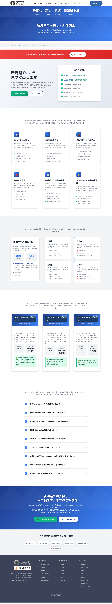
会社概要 (83, 566)
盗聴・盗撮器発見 (45, 582)
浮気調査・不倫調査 (45, 566)
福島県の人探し (43, 544)
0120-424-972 (20, 579)
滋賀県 (62, 575)
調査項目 (49, 3)
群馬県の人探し (56, 544)
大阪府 (62, 566)
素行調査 (43, 569)
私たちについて (39, 3)
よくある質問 (84, 582)
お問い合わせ (84, 585)
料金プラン (68, 3)
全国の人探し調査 (56, 550)
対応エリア (58, 3)
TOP (12, 45)
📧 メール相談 (35, 96)
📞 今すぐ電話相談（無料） (46, 523)
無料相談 (96, 3)
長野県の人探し (69, 544)
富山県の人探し (82, 544)
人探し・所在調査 (23, 45)
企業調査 (43, 572)
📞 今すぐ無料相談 (19, 96)
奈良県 (62, 578)
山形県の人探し (30, 544)
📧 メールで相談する (68, 523)
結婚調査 (43, 578)
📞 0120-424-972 (77, 54)
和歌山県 (63, 582)
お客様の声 (84, 578)
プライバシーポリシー (86, 588)
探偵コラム (77, 3)
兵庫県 (62, 569)
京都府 (62, 572)
